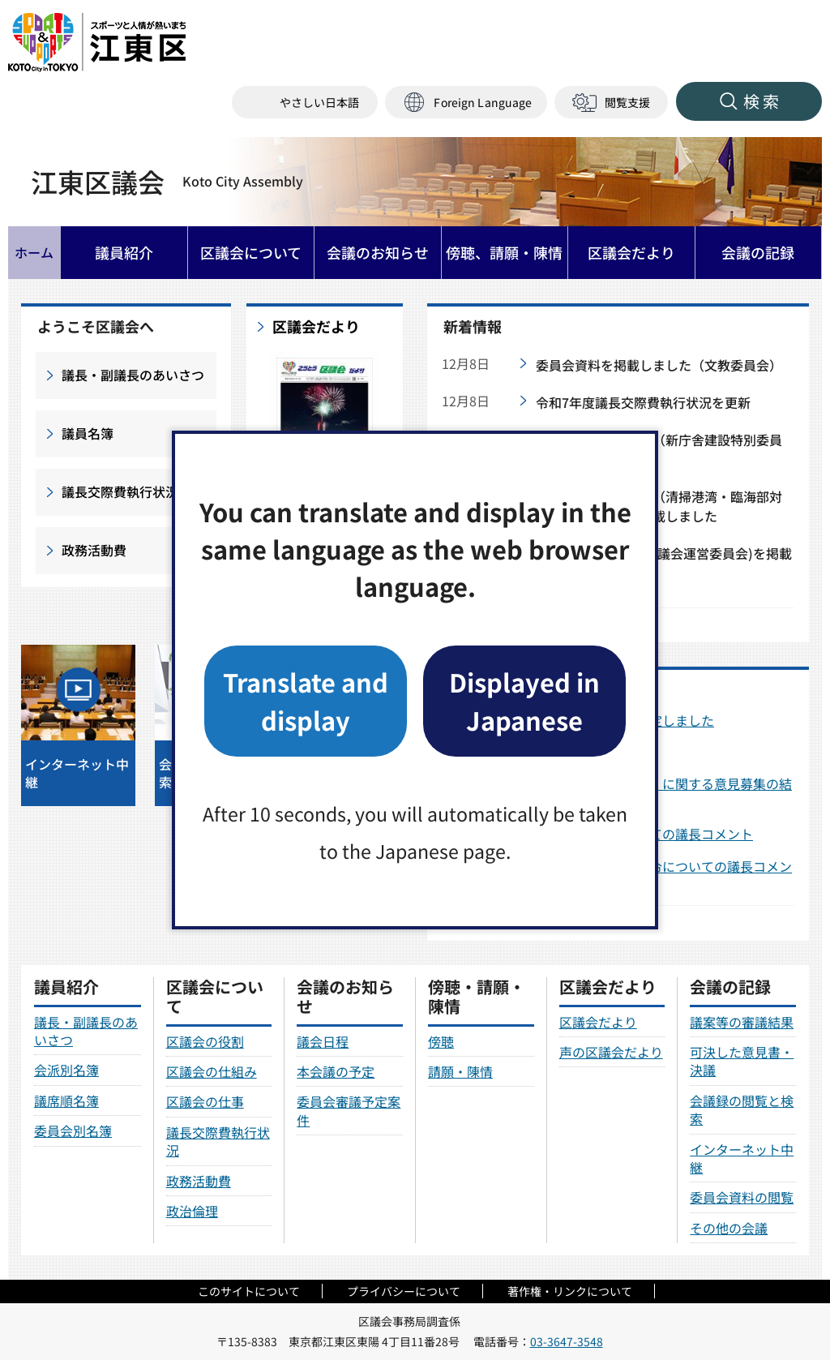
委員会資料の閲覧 (742, 1197)
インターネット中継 (742, 1158)
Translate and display (305, 700)
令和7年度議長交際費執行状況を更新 (643, 402)
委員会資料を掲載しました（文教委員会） (659, 365)
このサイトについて (249, 1291)
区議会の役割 (205, 1041)
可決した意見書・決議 (742, 1060)
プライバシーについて (403, 1291)
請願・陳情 (460, 1071)
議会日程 (323, 1041)
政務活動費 (94, 550)
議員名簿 (87, 433)
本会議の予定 (335, 1071)
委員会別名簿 (73, 1130)
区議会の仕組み (211, 1071)
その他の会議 (729, 1228)
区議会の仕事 (205, 1101)
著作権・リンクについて (569, 1291)
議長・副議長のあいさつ (133, 374)
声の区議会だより (611, 1052)
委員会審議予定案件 (348, 1110)
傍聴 (441, 1041)
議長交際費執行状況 (120, 491)
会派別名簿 (66, 1069)
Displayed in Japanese (524, 700)
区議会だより (316, 327)
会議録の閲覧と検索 (742, 1109)
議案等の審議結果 (742, 1022)
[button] (466, 102)
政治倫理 (192, 1211)
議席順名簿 (66, 1100)
